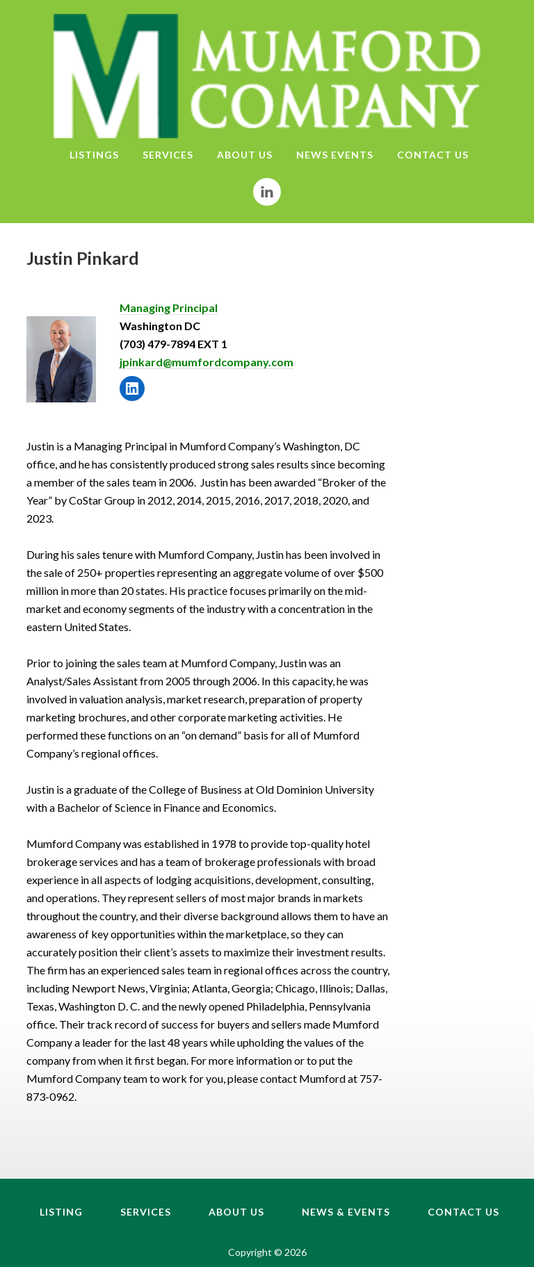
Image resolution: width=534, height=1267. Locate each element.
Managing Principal (169, 307)
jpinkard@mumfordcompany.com (206, 361)
